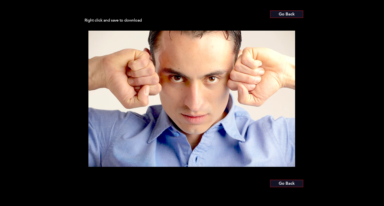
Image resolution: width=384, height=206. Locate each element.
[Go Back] (286, 14)
